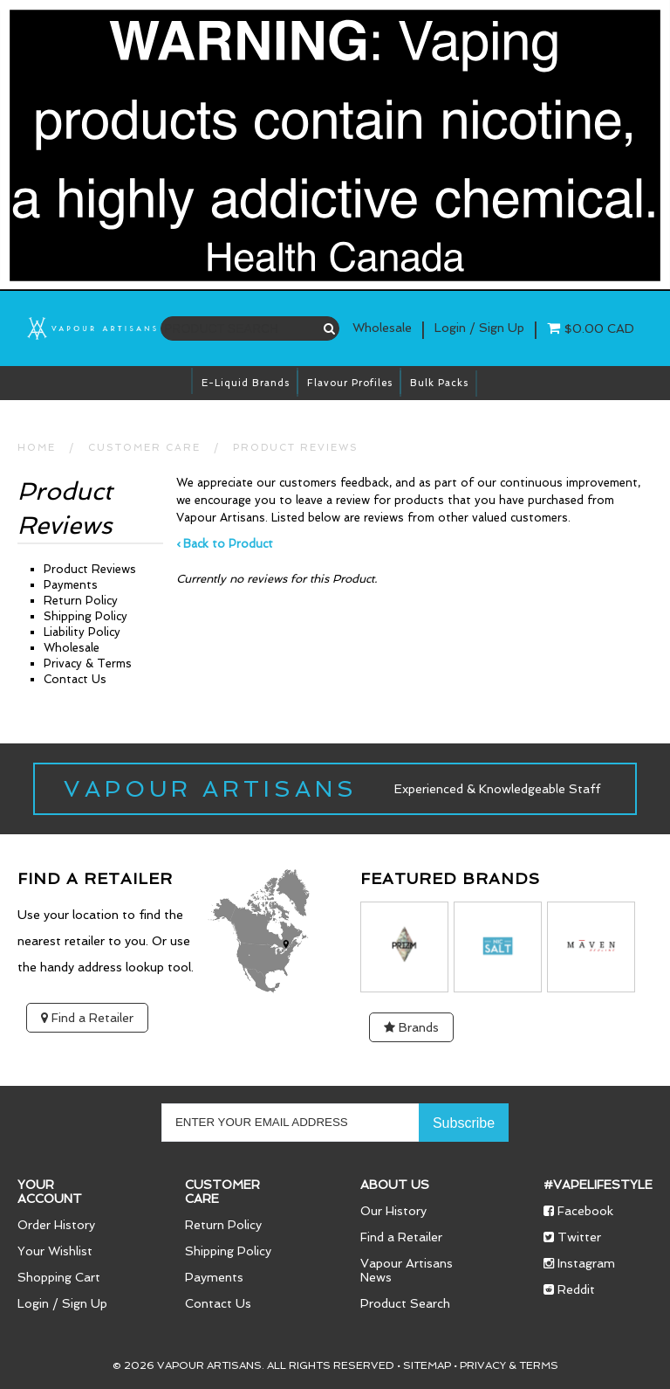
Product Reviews (296, 447)
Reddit (569, 1289)
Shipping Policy (85, 616)
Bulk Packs (439, 383)
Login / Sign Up (62, 1303)
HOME (36, 447)
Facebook (578, 1211)
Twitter (572, 1237)
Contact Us (75, 679)
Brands (411, 1027)
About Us (394, 1185)
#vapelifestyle (598, 1185)
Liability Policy (82, 632)
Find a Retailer (87, 1018)
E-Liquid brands (246, 383)
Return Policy (81, 600)
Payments (71, 584)
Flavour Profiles (350, 383)
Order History (56, 1225)
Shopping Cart (58, 1277)
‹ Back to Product (224, 543)
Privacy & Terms (88, 663)
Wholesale (382, 328)
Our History (393, 1211)
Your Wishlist (54, 1251)
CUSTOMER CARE (144, 447)
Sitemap (427, 1365)
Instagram (579, 1263)
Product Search (405, 1303)
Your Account (49, 1192)
